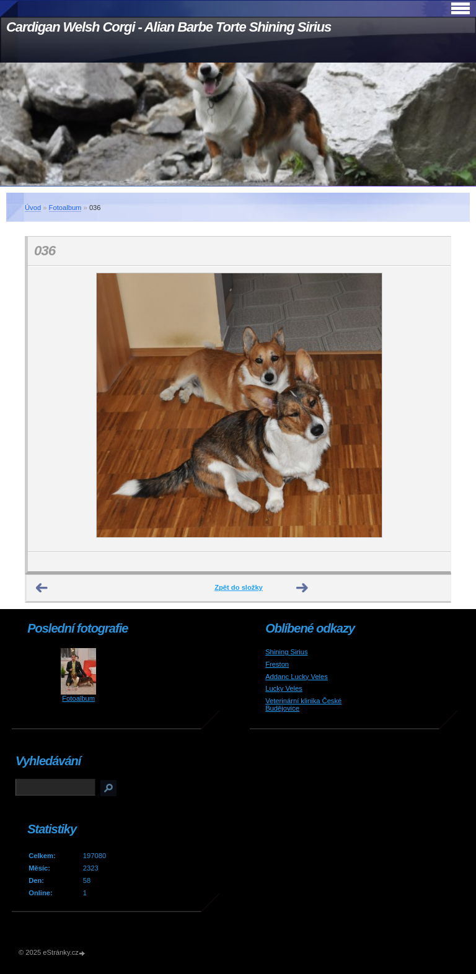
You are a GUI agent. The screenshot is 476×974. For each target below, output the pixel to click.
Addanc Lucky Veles (296, 676)
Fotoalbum (65, 207)
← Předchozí (42, 588)
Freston (277, 664)
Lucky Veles (283, 688)
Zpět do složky (238, 587)
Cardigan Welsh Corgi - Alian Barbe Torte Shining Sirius (168, 27)
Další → (302, 588)
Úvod (33, 207)
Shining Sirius (286, 652)
